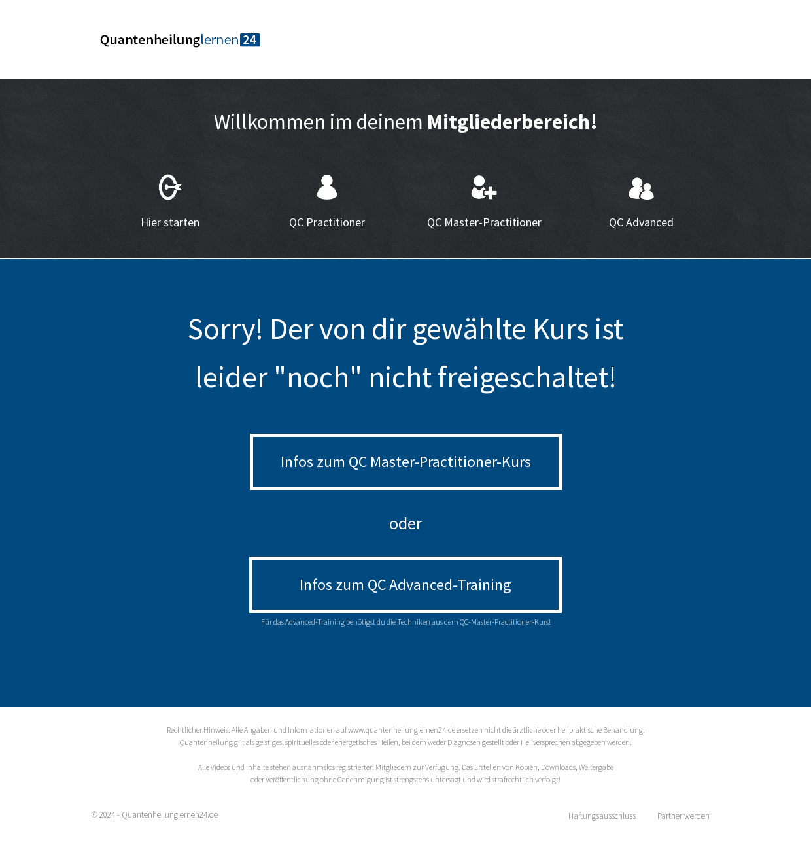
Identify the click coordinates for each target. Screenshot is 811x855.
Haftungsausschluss (602, 816)
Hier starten (170, 222)
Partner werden (683, 816)
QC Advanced (641, 222)
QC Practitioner (327, 222)
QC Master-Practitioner (484, 222)
